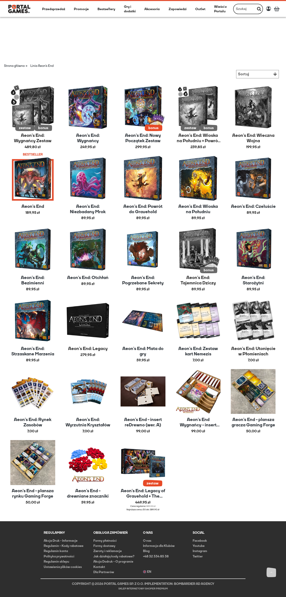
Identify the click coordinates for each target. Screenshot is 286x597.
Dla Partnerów (103, 572)
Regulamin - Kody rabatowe (63, 546)
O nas (147, 540)
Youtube (199, 546)
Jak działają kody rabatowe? (113, 556)
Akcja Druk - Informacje (60, 540)
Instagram (200, 551)
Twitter (198, 556)
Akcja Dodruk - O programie (113, 561)
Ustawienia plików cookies (63, 566)
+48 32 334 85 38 (156, 556)
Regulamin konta (56, 551)
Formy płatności (105, 540)
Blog (146, 551)
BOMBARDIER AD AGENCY (194, 583)
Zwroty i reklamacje (107, 551)
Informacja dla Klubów (159, 546)
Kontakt (99, 566)
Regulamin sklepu (56, 561)
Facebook (200, 540)
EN (147, 572)
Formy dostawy (104, 546)
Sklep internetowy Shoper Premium (143, 588)
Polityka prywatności (59, 556)
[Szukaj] (259, 9)
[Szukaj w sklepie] (244, 9)
